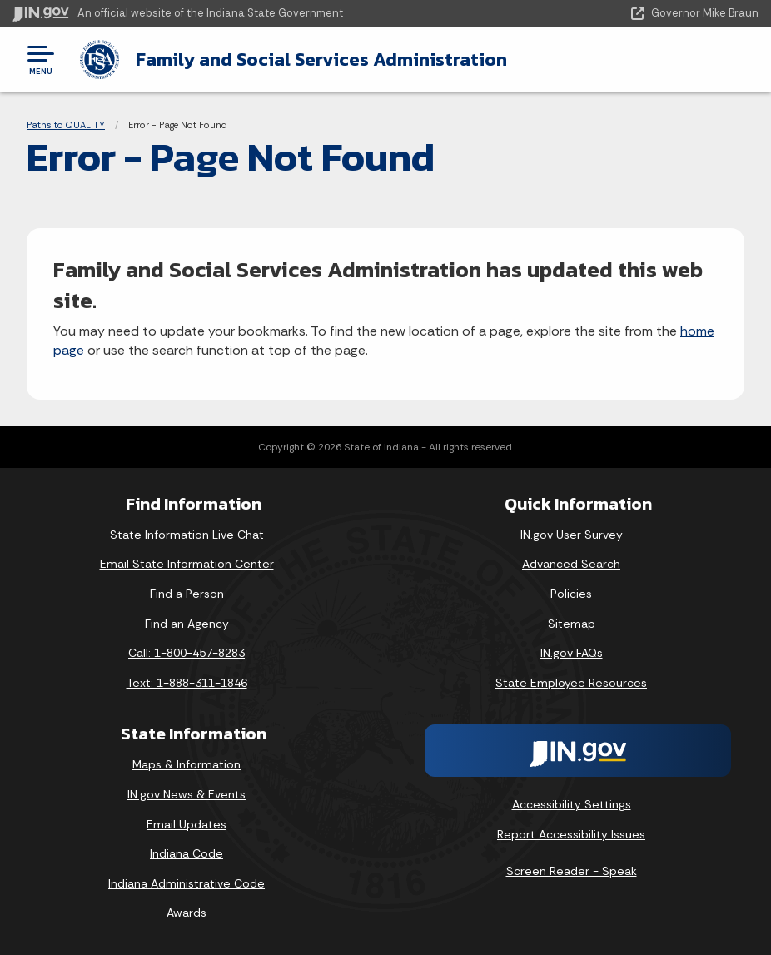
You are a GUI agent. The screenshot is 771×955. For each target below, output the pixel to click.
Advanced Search (571, 563)
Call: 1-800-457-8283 (186, 652)
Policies (571, 593)
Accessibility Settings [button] (571, 804)
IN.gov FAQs (571, 652)
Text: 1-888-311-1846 (187, 682)
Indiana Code (186, 853)
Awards (186, 912)
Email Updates (186, 823)
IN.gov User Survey (571, 534)
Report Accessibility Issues (571, 834)
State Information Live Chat (187, 534)
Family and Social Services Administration (320, 59)
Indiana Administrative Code (186, 883)
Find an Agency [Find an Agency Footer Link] (187, 623)
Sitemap (571, 623)
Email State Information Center (187, 563)
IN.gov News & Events (186, 794)
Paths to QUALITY (66, 125)
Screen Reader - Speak (571, 870)
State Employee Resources (571, 682)
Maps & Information (186, 764)
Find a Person (187, 593)
